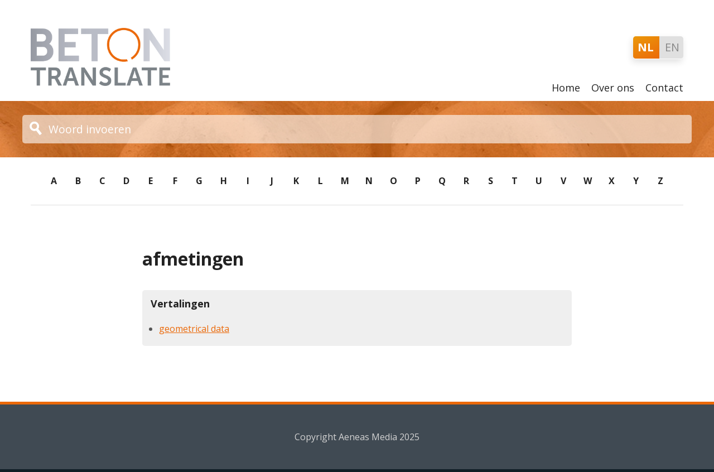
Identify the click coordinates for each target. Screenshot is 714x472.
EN (672, 47)
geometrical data (194, 328)
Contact (664, 87)
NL (646, 47)
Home (566, 87)
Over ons (612, 87)
